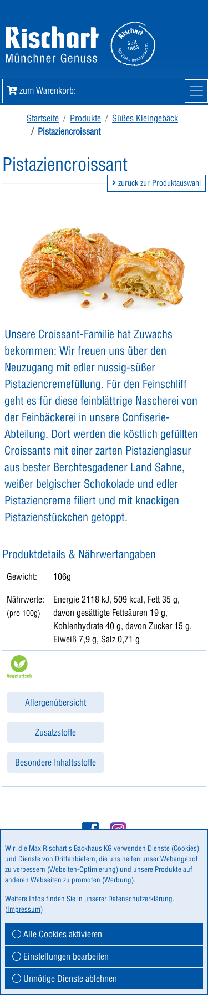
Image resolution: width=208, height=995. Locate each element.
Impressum (23, 909)
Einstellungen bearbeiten (60, 956)
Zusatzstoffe (55, 732)
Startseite (43, 118)
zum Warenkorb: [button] (48, 90)
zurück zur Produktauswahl (156, 183)
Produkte (85, 118)
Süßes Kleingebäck (145, 118)
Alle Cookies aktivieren (57, 934)
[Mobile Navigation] (196, 91)
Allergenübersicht (55, 702)
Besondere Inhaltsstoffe (55, 762)
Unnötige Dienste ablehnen (64, 978)
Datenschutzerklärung (140, 898)
